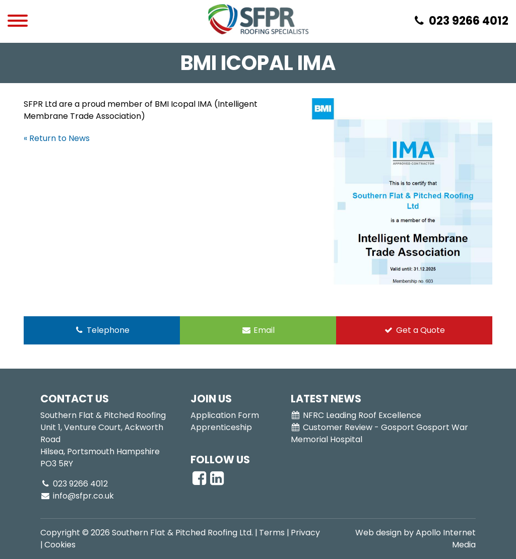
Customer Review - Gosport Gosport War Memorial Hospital (380, 433)
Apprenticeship (221, 427)
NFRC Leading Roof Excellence (356, 415)
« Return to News (57, 138)
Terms (272, 532)
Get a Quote (414, 330)
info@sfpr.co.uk (77, 496)
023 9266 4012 (74, 484)
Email (258, 330)
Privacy (305, 532)
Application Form (224, 415)
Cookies (60, 544)
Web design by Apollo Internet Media (415, 538)
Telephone (102, 330)
